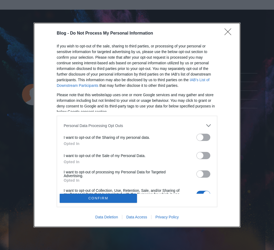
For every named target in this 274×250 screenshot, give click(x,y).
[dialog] (137, 125)
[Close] (229, 33)
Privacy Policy (167, 217)
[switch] (203, 137)
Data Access (136, 217)
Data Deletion (106, 217)
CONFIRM (98, 198)
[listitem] (137, 125)
